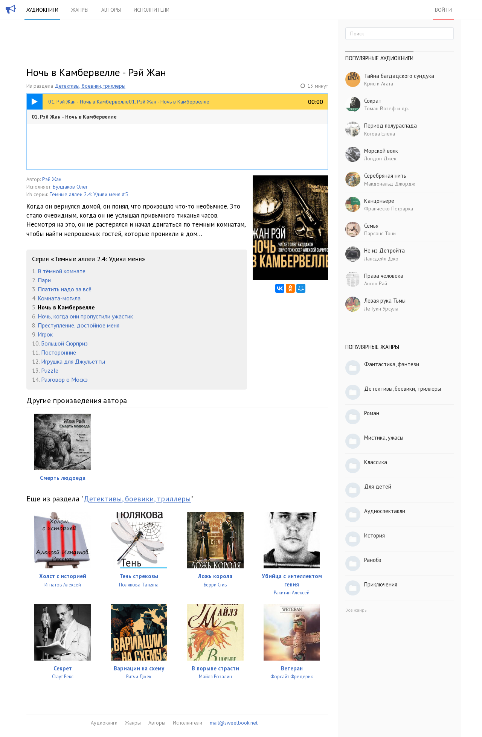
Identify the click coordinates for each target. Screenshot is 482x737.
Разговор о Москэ (64, 379)
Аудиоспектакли (384, 511)
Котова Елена (379, 133)
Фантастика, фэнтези (391, 364)
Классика (375, 462)
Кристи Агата (378, 83)
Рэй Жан (51, 179)
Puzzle (49, 370)
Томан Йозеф (380, 108)
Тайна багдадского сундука (399, 75)
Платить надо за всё (65, 289)
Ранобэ (372, 559)
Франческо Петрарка (388, 208)
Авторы (111, 9)
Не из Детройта (384, 250)
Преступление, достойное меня (78, 325)
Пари (44, 280)
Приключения (380, 584)
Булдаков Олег (70, 186)
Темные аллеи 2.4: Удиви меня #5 (88, 194)
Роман (371, 413)
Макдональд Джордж (389, 183)
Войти (443, 9)
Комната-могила (59, 298)
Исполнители (151, 9)
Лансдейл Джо (381, 258)
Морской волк (381, 150)
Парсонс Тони (380, 233)
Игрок (45, 334)
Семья (371, 225)
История (374, 535)
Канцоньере (379, 200)
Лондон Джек (380, 158)
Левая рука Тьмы (385, 300)
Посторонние (58, 352)
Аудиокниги (42, 9)
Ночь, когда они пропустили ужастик (85, 316)
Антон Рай (375, 283)
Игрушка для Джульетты (73, 361)
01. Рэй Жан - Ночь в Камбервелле (74, 116)
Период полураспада (390, 125)
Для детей (377, 486)
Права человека (383, 275)
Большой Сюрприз (64, 343)
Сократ (372, 100)
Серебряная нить (385, 175)
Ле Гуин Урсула (381, 308)
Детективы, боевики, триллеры (90, 85)
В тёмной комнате (61, 271)
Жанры (79, 9)
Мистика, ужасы (383, 437)
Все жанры (356, 610)
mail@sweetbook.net (234, 722)
